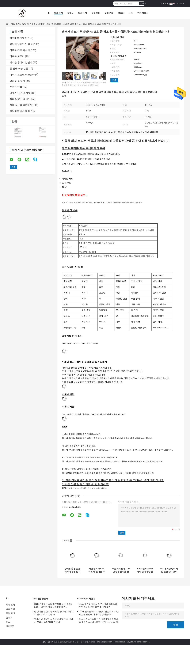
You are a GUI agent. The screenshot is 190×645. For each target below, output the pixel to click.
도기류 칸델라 (72, 488)
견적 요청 (164, 3)
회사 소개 (82, 13)
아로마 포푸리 (17, 56)
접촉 (114, 80)
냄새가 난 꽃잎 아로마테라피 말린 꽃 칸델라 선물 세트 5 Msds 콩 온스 (53, 620)
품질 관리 (108, 13)
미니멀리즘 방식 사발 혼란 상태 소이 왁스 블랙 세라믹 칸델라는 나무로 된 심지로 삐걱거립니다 (169, 570)
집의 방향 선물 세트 (20, 99)
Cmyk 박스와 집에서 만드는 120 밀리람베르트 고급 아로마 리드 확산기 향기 (98, 605)
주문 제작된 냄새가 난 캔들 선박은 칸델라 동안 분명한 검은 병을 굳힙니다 (121, 570)
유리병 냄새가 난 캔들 (21, 44)
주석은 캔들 (16, 86)
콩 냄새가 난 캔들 (19, 68)
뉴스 (131, 13)
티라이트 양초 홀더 (20, 111)
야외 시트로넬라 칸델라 (22, 74)
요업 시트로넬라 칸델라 (97, 488)
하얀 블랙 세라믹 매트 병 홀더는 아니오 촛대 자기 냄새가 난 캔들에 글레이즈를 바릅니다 (96, 570)
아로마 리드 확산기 (20, 50)
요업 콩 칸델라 (29, 24)
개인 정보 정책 (48, 642)
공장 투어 (95, 13)
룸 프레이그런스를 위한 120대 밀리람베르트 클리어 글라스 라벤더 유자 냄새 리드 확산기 (98, 621)
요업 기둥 (83, 488)
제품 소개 (58, 13)
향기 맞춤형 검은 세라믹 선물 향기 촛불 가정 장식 (72, 570)
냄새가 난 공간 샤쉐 (20, 92)
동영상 (70, 13)
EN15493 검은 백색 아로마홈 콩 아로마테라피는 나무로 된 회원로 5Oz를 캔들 (53, 605)
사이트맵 (10, 626)
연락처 (121, 13)
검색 (142, 4)
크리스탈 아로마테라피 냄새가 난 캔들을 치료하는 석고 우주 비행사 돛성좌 (145, 570)
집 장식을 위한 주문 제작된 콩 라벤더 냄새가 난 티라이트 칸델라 (53, 613)
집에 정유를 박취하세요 (22, 105)
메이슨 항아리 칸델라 (21, 62)
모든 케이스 (142, 13)
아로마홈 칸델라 (18, 38)
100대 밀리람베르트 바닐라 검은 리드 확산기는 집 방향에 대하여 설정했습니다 (98, 613)
